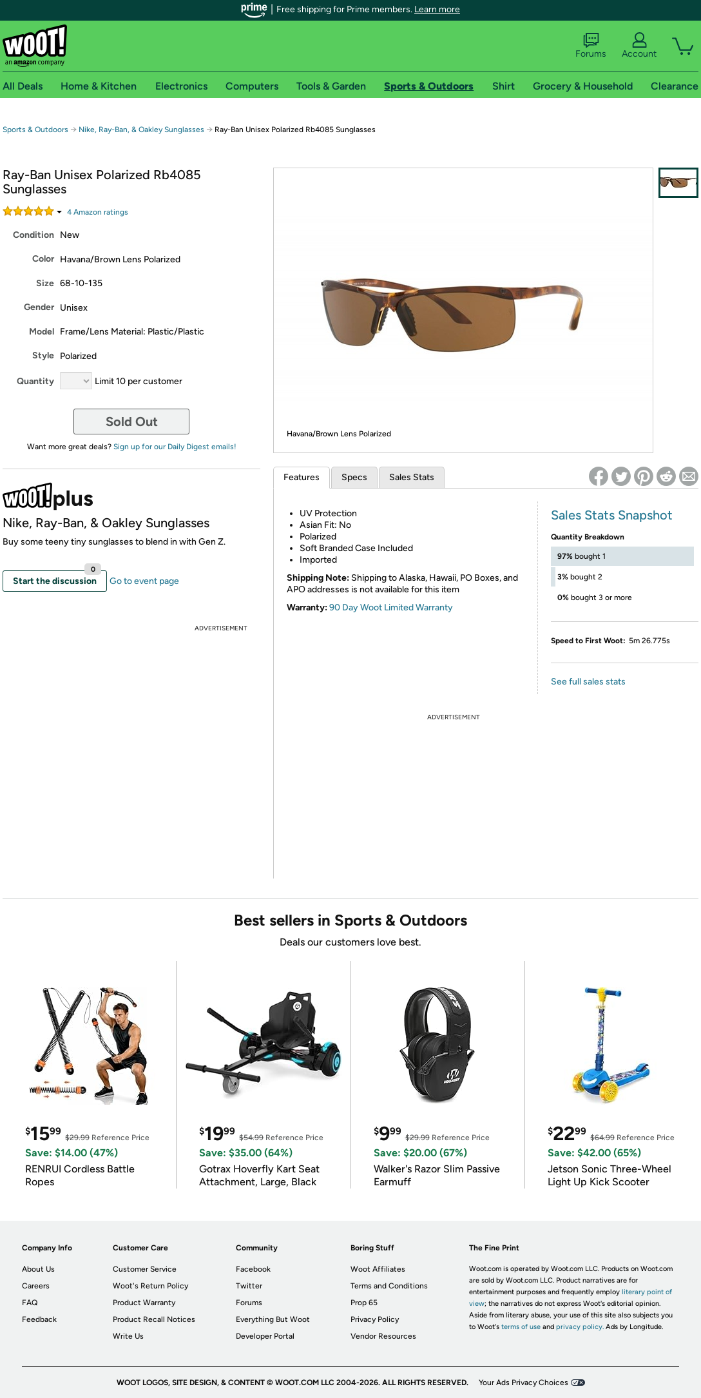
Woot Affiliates (377, 1269)
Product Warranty (144, 1302)
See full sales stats (588, 681)
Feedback (39, 1319)
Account (639, 45)
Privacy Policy (374, 1319)
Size (45, 283)
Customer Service (145, 1269)
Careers (36, 1285)
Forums (590, 45)
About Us (38, 1269)
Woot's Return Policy (150, 1285)
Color (43, 258)
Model (41, 331)
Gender (39, 307)
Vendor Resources (383, 1336)
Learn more (437, 9)
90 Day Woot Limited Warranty (391, 607)
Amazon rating (97, 212)
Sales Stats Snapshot (612, 515)
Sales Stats (411, 477)
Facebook (253, 1269)
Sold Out (132, 421)
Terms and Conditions (389, 1285)
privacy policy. (580, 1327)
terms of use (521, 1327)
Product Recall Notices (154, 1319)
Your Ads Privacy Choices (523, 1382)
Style (43, 355)
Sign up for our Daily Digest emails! (174, 446)
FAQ (29, 1302)
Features (301, 477)
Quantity (35, 381)
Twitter (249, 1285)
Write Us (128, 1336)
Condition (33, 234)
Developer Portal (265, 1336)
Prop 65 (364, 1302)
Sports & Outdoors (35, 129)
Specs (354, 477)
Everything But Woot (273, 1319)
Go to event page (144, 581)
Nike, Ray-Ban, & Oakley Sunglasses (141, 129)
